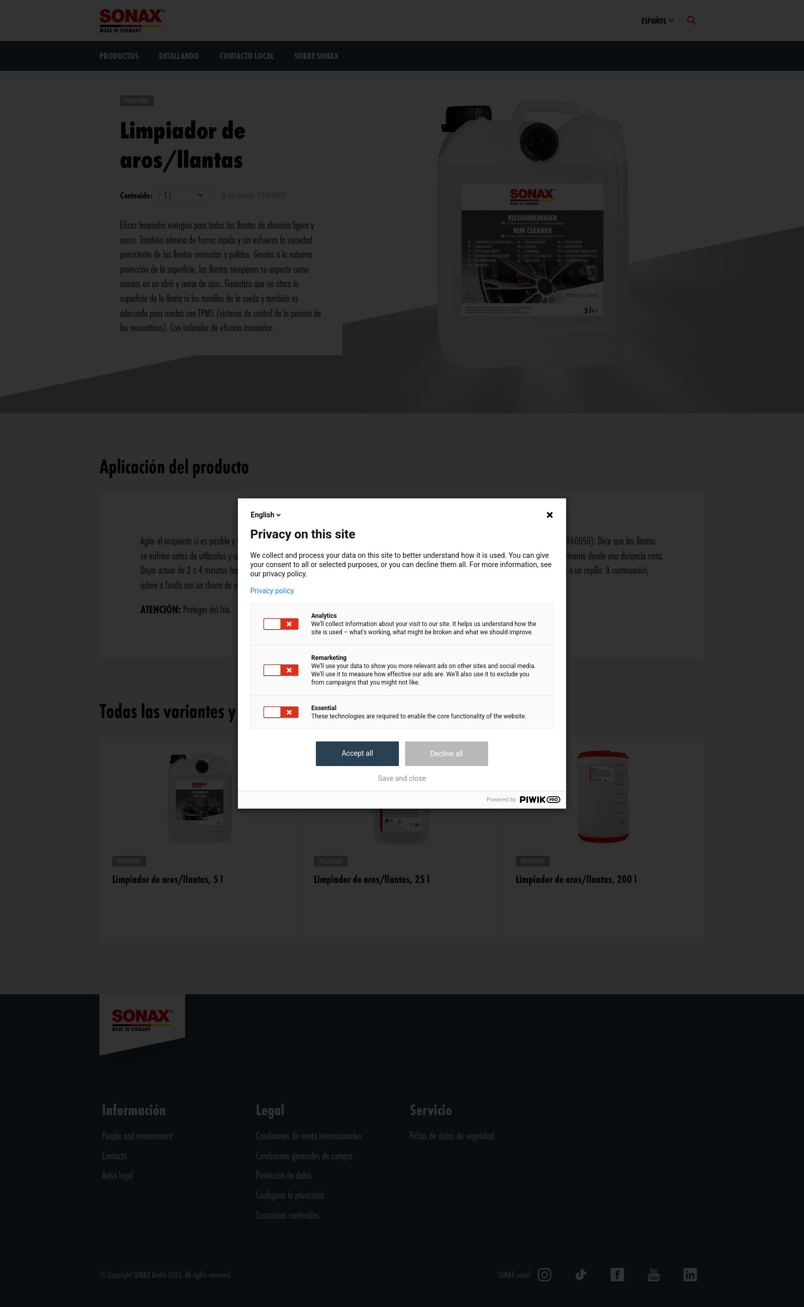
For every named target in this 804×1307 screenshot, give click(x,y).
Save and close (402, 778)
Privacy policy (272, 591)
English (267, 515)
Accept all (357, 753)
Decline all (446, 754)
